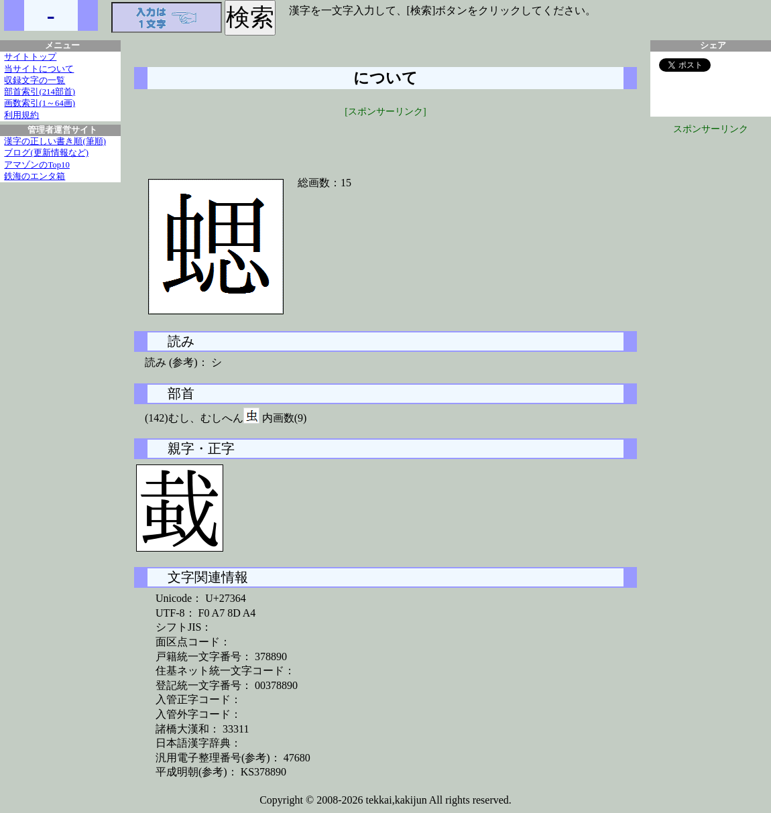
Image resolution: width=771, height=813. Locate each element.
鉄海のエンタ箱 (34, 176)
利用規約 (21, 115)
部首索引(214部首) (39, 92)
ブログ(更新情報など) (46, 153)
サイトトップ (30, 57)
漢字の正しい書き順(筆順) (55, 141)
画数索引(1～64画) (39, 103)
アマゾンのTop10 (37, 165)
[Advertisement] (385, 139)
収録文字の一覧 (34, 80)
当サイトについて (39, 69)
